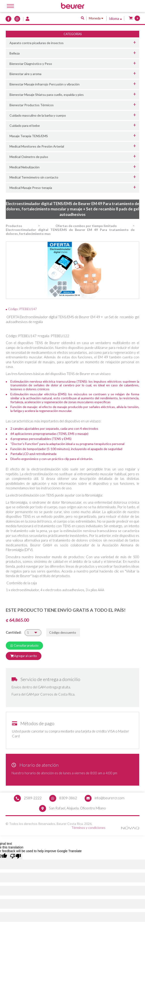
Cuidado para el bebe (24, 125)
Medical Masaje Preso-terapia (30, 188)
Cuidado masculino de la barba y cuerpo (37, 115)
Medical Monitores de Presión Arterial (36, 146)
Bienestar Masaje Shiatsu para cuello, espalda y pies (46, 95)
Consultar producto (24, 645)
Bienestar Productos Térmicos (31, 105)
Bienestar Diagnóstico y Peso (30, 64)
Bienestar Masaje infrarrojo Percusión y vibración (44, 84)
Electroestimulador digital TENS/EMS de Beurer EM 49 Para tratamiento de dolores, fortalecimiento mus (70, 232)
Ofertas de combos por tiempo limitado (86, 226)
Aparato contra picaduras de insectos (36, 43)
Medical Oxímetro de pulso (28, 157)
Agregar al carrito (23, 656)
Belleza (14, 53)
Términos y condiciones (89, 828)
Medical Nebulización (24, 167)
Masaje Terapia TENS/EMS (28, 136)
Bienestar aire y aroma (25, 74)
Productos (14, 226)
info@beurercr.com (109, 798)
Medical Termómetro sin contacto (33, 177)
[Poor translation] (15, 856)
